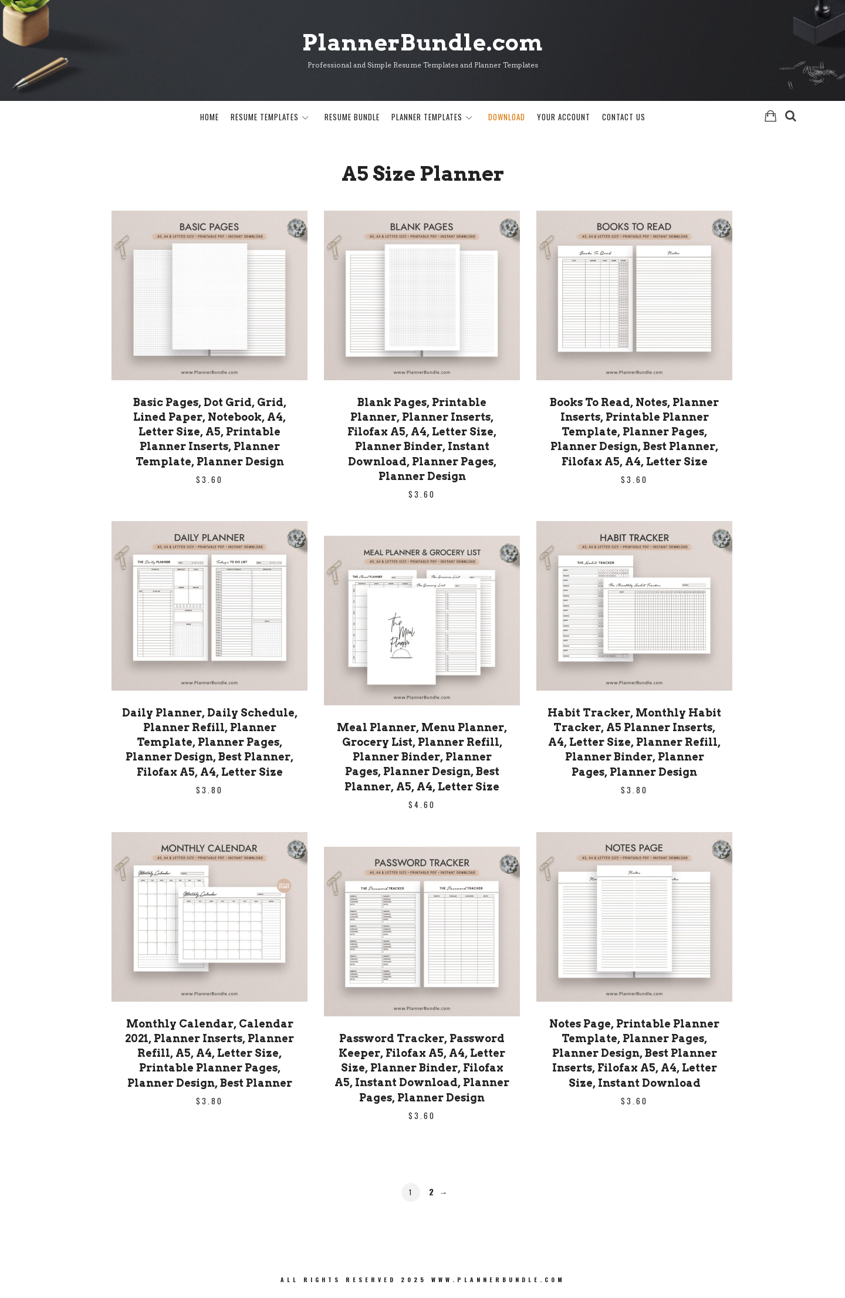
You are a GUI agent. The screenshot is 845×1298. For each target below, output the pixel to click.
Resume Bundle (352, 117)
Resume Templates (265, 117)
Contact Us (623, 117)
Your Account (563, 117)
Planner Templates (426, 117)
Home (209, 117)
